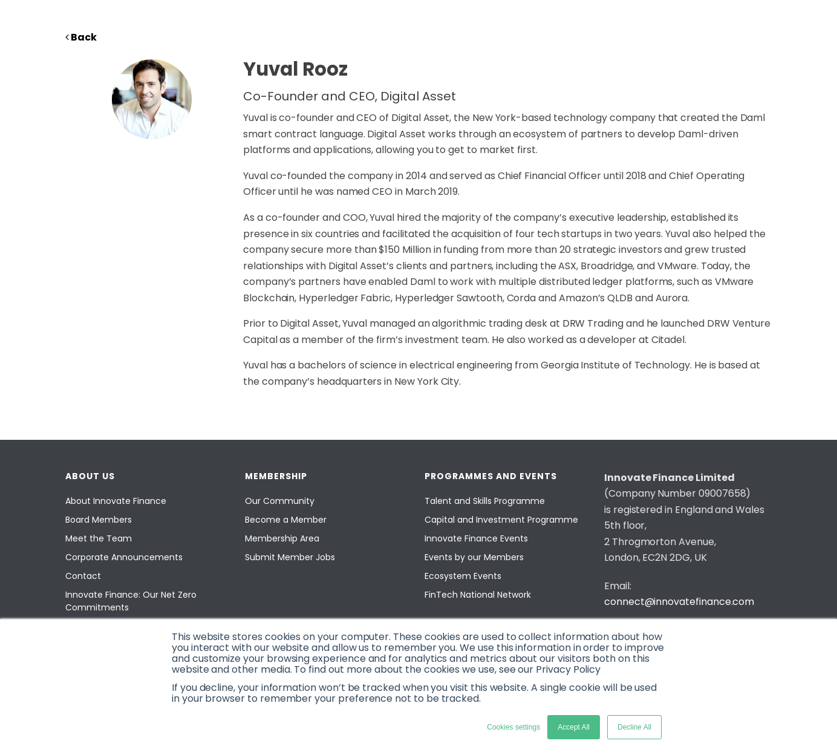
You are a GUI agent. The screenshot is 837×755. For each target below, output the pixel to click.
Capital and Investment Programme (501, 520)
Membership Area (282, 538)
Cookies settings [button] (513, 727)
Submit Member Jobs (290, 557)
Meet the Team (98, 538)
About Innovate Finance (115, 501)
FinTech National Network (478, 595)
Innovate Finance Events (476, 538)
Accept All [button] (574, 727)
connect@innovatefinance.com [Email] (679, 602)
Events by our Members (474, 557)
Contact (83, 576)
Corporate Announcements (124, 557)
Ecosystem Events (463, 576)
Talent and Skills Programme (485, 501)
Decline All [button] (634, 727)
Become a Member (286, 520)
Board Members (98, 520)
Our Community (279, 501)
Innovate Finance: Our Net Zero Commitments (131, 601)
